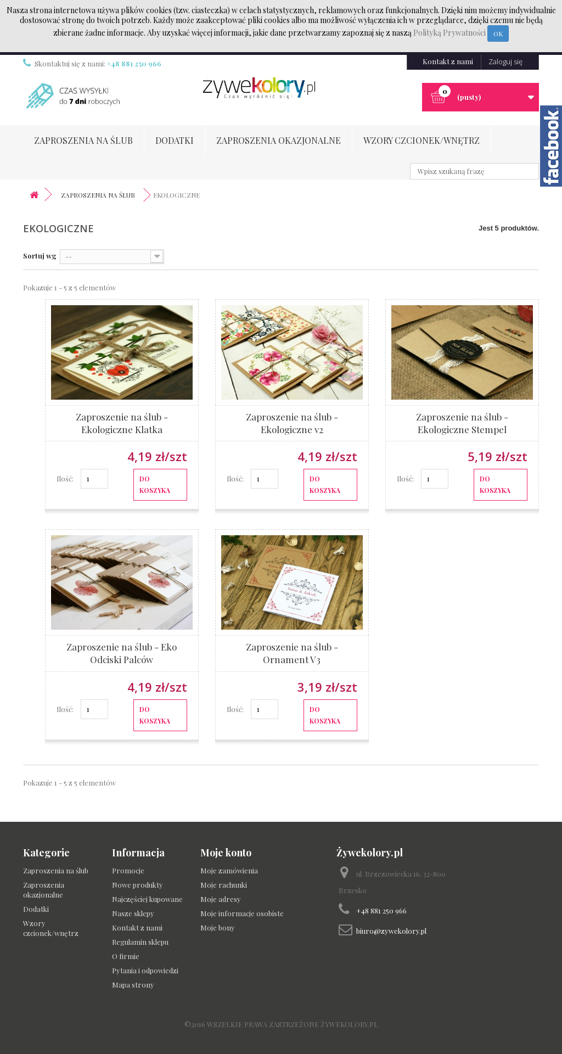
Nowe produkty (137, 884)
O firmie (125, 956)
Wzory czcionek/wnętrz (421, 140)
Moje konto (225, 852)
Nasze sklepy (133, 913)
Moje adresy (220, 899)
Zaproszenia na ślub (83, 140)
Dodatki (174, 140)
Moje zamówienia (229, 870)
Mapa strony (133, 984)
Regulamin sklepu (140, 941)
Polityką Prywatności (450, 32)
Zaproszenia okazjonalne (278, 140)
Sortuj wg (40, 255)
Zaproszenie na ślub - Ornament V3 (292, 653)
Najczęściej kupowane (147, 899)
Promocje (128, 870)
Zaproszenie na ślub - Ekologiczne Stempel (462, 423)
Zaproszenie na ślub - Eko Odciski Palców (121, 653)
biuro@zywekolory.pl (391, 930)
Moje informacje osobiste (242, 913)
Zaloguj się (505, 61)
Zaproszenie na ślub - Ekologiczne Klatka (122, 423)
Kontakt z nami (448, 61)
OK (498, 33)
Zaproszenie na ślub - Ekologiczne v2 (292, 423)
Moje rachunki (223, 884)
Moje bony (217, 927)
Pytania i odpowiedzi (145, 970)
